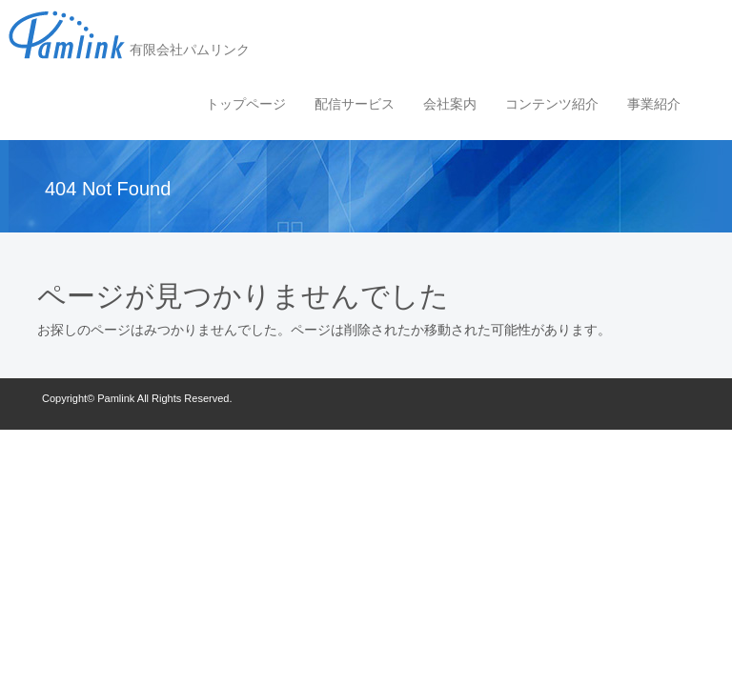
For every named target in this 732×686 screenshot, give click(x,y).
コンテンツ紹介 (552, 103)
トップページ (246, 103)
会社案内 (450, 103)
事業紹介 (654, 103)
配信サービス (355, 103)
